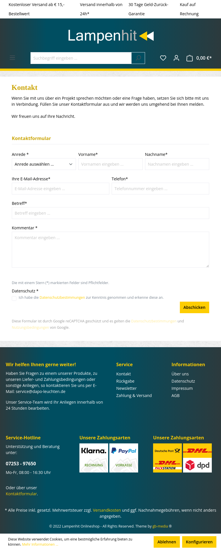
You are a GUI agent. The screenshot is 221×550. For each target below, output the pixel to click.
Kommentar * (24, 227)
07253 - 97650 (21, 463)
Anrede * (20, 154)
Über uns (180, 374)
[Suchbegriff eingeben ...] (81, 58)
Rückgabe (125, 381)
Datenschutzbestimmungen (62, 297)
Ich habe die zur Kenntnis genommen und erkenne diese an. (91, 297)
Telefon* (120, 179)
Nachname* (156, 154)
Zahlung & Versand (134, 395)
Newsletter (126, 388)
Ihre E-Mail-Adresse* (31, 179)
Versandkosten (107, 510)
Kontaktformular (21, 493)
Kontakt (123, 374)
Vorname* (88, 154)
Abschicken (194, 307)
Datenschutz (183, 381)
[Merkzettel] (163, 57)
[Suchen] (138, 58)
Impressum (182, 388)
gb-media (160, 526)
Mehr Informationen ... (40, 544)
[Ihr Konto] (176, 57)
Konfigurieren (199, 542)
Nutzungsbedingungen (30, 327)
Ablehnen (166, 542)
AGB (176, 395)
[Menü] (12, 57)
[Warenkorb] (199, 58)
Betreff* (19, 203)
